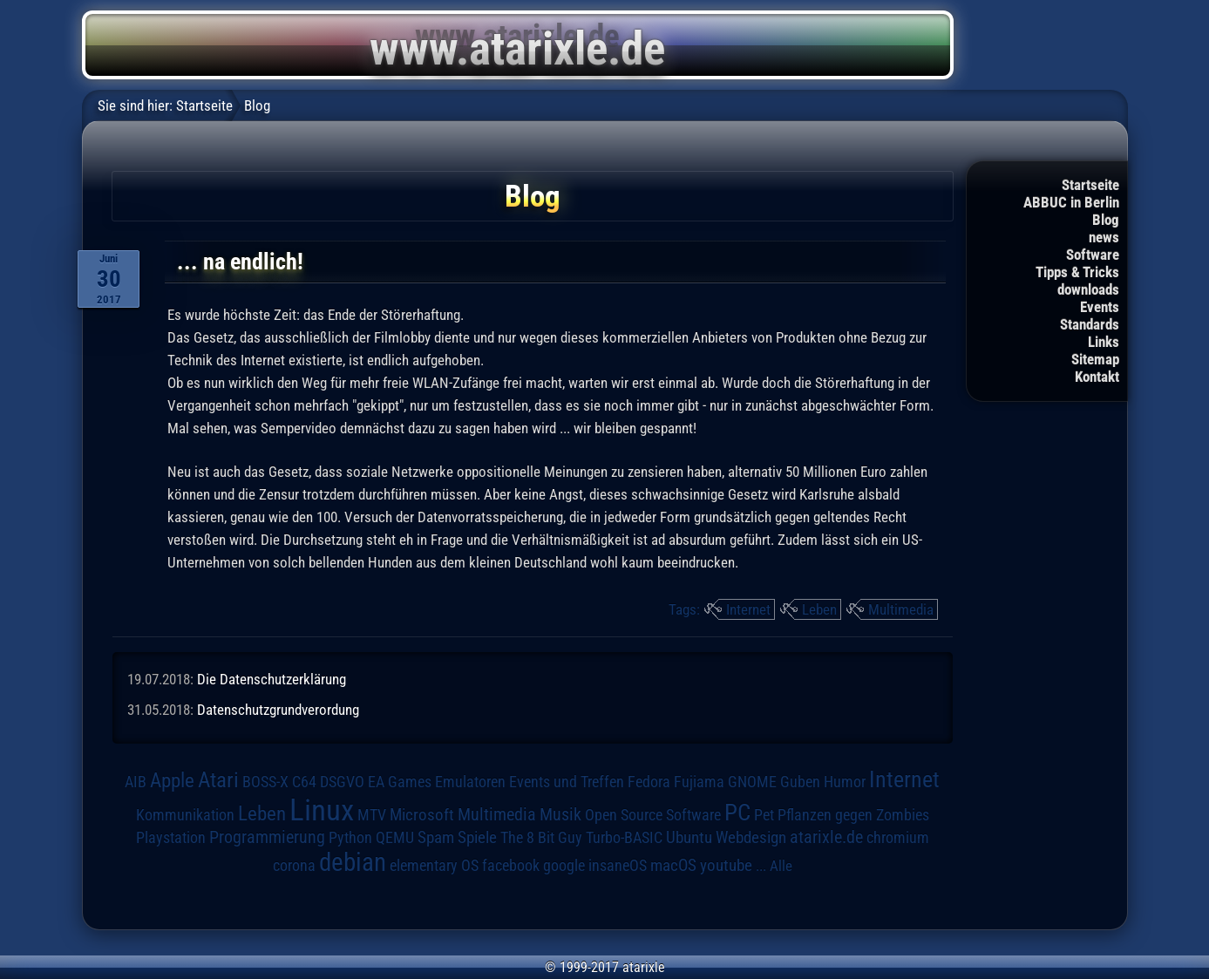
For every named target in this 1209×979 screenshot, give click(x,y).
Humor (845, 782)
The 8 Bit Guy (541, 837)
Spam (436, 837)
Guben (800, 782)
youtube (726, 865)
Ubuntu (689, 837)
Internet (748, 609)
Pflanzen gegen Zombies (853, 815)
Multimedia (901, 609)
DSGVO (342, 782)
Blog (1105, 219)
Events (1099, 307)
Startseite (1090, 185)
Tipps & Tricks (1077, 272)
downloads (1088, 289)
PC (737, 812)
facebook (511, 865)
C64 (304, 782)
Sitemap (1095, 359)
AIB (135, 782)
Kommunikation (185, 815)
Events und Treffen (566, 782)
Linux (321, 809)
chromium (897, 837)
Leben (819, 609)
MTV (371, 815)
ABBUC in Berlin (1071, 202)
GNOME (752, 781)
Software (1092, 254)
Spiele (477, 837)
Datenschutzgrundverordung (278, 709)
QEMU (395, 837)
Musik (560, 815)
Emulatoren (470, 781)
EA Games (399, 782)
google (564, 865)
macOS (673, 865)
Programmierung (267, 837)
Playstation (171, 837)
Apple (172, 780)
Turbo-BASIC (624, 837)
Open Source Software (653, 815)
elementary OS (434, 865)
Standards (1089, 324)
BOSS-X (265, 782)
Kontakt (1097, 376)
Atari (218, 779)
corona (294, 865)
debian (352, 862)
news (1104, 237)
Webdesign (751, 837)
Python (350, 837)
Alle (781, 865)
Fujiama (699, 781)
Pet (764, 815)
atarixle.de (826, 837)
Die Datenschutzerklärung (271, 679)
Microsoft (422, 815)
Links (1103, 341)
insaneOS (617, 865)
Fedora (649, 781)
